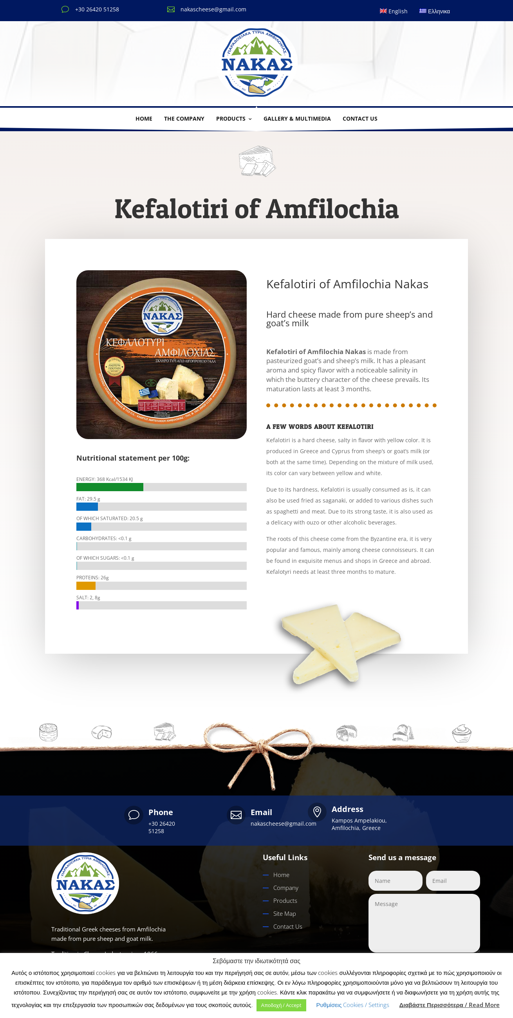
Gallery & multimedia (297, 118)
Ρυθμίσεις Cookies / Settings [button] (352, 1005)
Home (143, 118)
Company (285, 887)
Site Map (284, 913)
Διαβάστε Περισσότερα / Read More (449, 1005)
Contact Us (287, 926)
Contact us (360, 118)
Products (231, 118)
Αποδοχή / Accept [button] (281, 1005)
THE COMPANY (184, 118)
